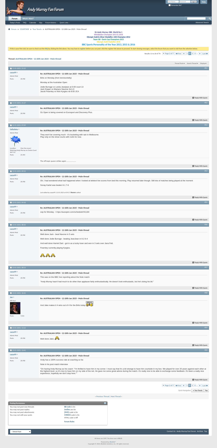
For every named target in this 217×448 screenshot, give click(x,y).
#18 (206, 293)
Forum (14, 19)
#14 (206, 171)
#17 (206, 267)
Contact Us (171, 431)
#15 (206, 202)
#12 (206, 103)
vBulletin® (112, 442)
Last (205, 53)
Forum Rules (69, 421)
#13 (206, 125)
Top (206, 390)
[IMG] (66, 412)
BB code (67, 407)
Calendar (32, 23)
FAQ (24, 23)
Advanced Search (202, 22)
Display (202, 63)
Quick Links (64, 23)
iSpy (40, 23)
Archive (200, 431)
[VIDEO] (67, 415)
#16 (206, 224)
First (178, 53)
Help (204, 2)
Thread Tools (179, 63)
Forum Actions (50, 23)
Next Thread (116, 396)
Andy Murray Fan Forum (186, 431)
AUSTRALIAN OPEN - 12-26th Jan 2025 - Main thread (38, 59)
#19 (206, 328)
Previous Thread (102, 396)
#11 (206, 68)
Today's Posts (15, 23)
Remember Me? (175, 5)
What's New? (28, 19)
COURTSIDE (24, 29)
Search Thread (192, 63)
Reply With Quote (200, 98)
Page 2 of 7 (169, 53)
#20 (206, 350)
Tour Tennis (37, 29)
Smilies (67, 409)
